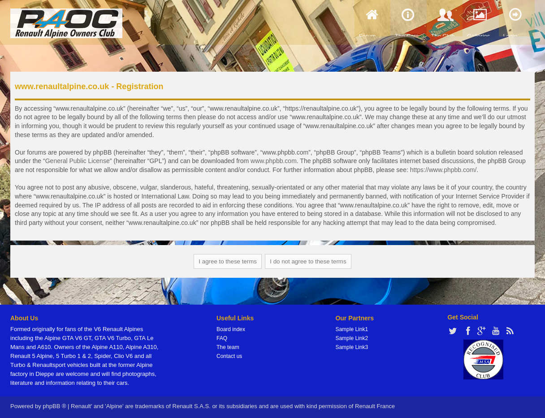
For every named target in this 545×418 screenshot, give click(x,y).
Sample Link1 (351, 329)
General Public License (77, 160)
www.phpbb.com (274, 160)
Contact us (229, 356)
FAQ (221, 338)
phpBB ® (54, 406)
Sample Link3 (351, 347)
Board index (230, 329)
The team (227, 347)
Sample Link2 (351, 338)
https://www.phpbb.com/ (443, 169)
